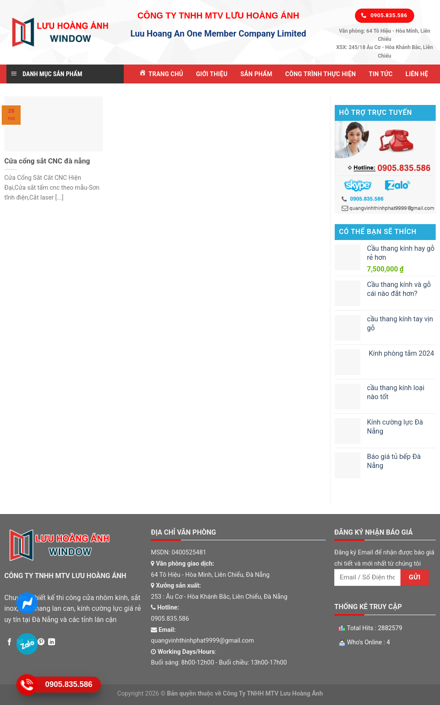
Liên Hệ (417, 74)
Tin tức (381, 74)
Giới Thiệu (211, 74)
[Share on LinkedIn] (51, 642)
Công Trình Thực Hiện (320, 74)
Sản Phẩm (256, 74)
